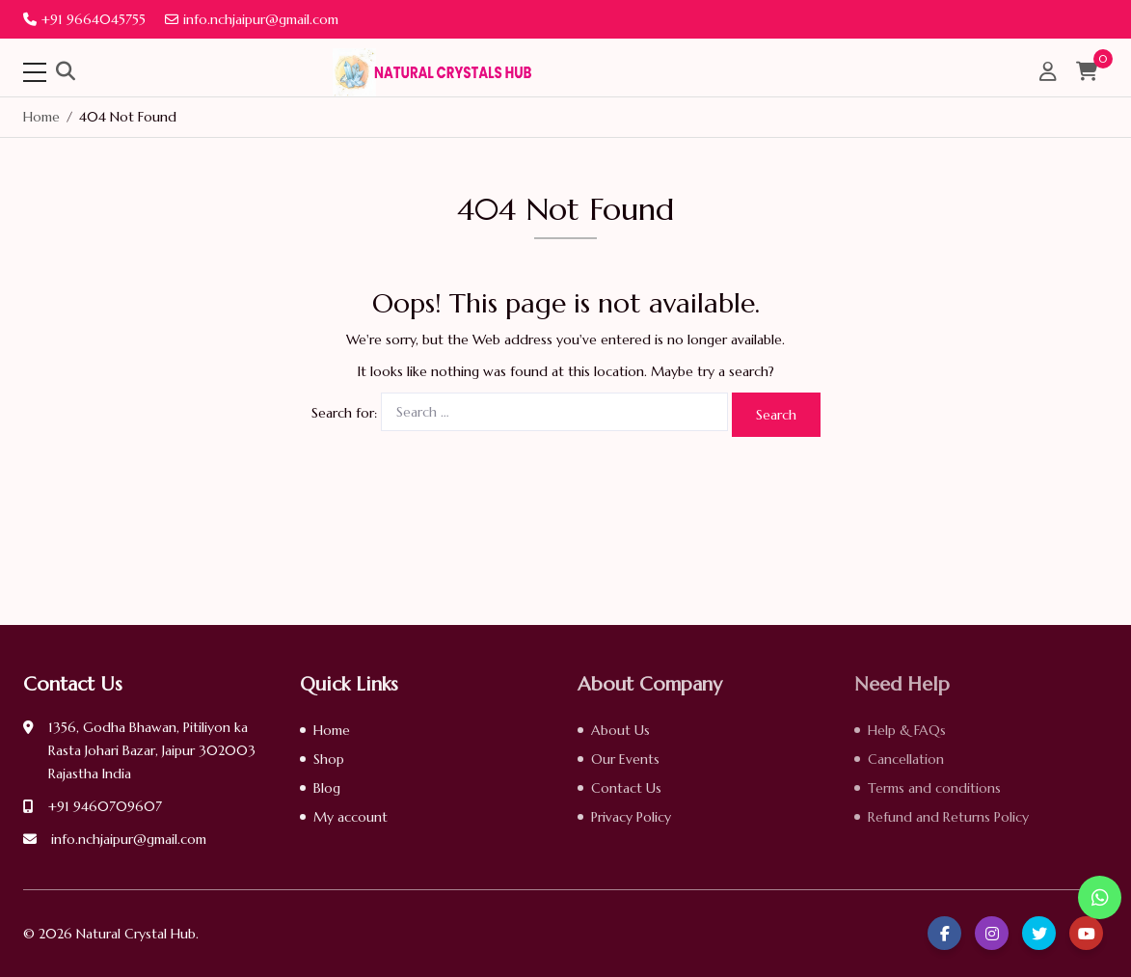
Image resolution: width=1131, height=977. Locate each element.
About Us (620, 730)
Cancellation (906, 759)
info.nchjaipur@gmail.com (251, 19)
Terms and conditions (934, 788)
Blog (326, 788)
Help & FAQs (907, 730)
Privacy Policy (631, 817)
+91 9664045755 (84, 19)
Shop (328, 759)
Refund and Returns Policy (948, 817)
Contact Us (626, 788)
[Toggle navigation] (34, 72)
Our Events (625, 759)
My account (350, 817)
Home (331, 730)
